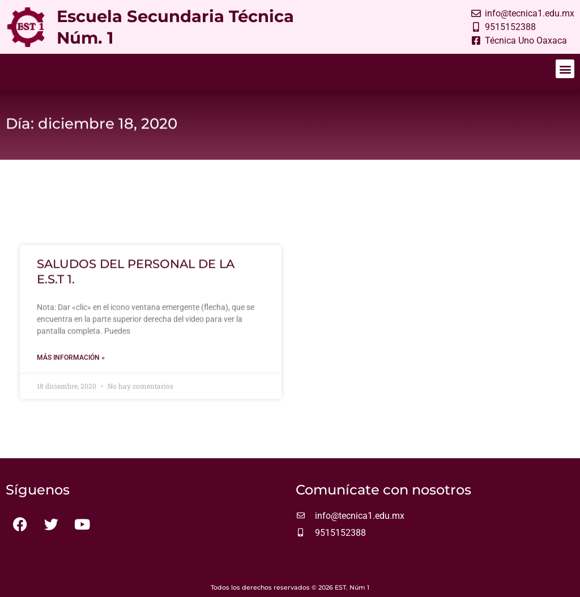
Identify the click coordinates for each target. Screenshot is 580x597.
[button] (565, 68)
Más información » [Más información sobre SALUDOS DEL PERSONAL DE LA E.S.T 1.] (71, 361)
